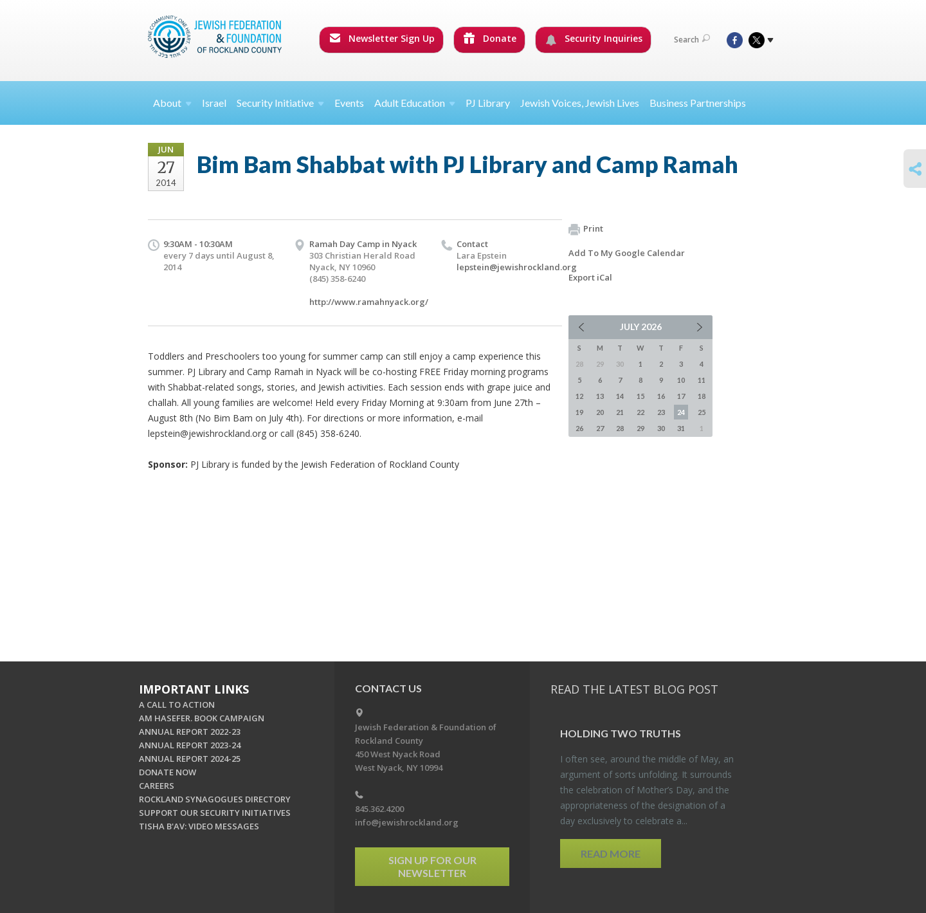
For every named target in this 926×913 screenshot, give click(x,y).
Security (280, 103)
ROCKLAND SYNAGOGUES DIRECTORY (215, 799)
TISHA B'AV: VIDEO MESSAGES (199, 826)
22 (640, 412)
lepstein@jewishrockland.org (517, 267)
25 (701, 412)
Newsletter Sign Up (382, 38)
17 (681, 396)
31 (681, 428)
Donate (490, 38)
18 (701, 396)
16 (661, 396)
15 (640, 396)
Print (585, 229)
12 (579, 396)
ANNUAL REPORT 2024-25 (190, 758)
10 (681, 380)
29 (640, 428)
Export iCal (590, 277)
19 (579, 412)
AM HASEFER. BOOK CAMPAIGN (201, 718)
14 (620, 396)
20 (600, 412)
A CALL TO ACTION (177, 704)
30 (661, 428)
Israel (214, 103)
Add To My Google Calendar (626, 253)
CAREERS (156, 785)
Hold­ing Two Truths (620, 733)
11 (701, 380)
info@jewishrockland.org (406, 822)
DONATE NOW (167, 772)
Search (692, 39)
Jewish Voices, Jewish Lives (579, 103)
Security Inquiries (593, 38)
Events (349, 103)
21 (620, 412)
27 (600, 428)
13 (600, 396)
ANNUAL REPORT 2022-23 (190, 731)
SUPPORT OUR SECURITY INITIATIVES (215, 812)
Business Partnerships (697, 103)
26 (579, 428)
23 (661, 412)
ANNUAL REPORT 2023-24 (190, 745)
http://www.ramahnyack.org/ (368, 302)
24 (681, 412)
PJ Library (488, 103)
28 (620, 428)
